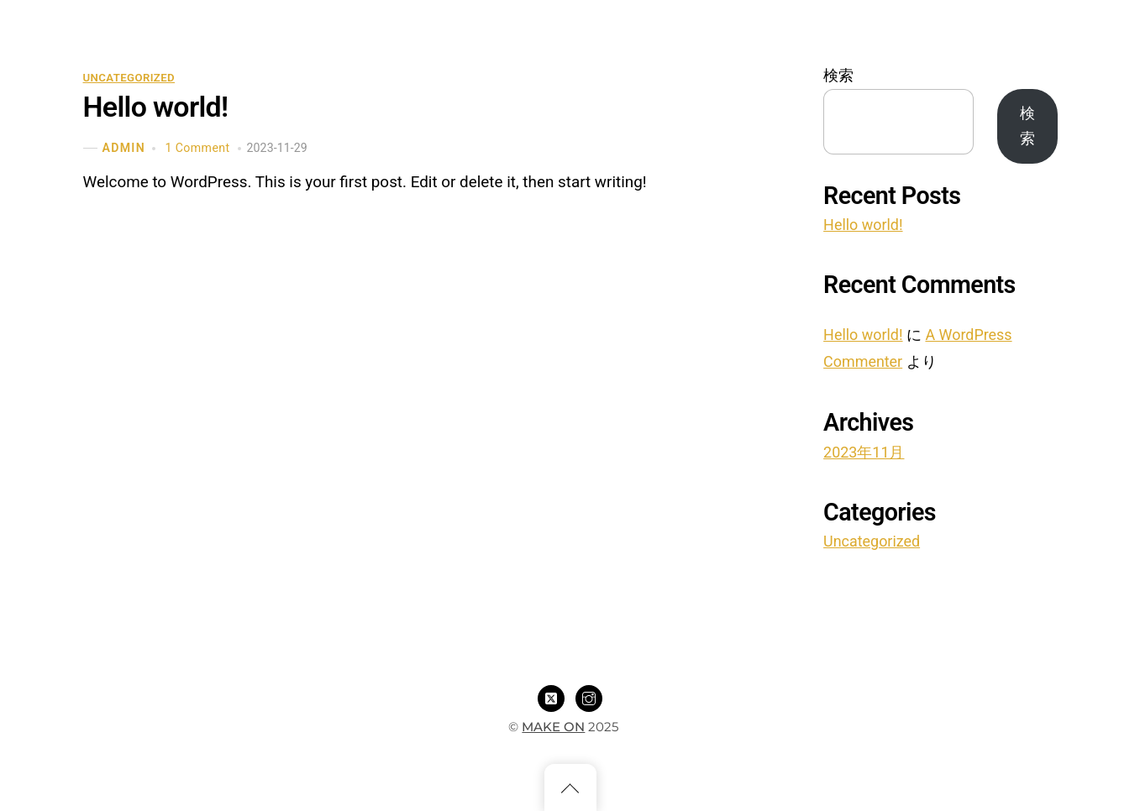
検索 (838, 75)
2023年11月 (863, 452)
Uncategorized (129, 77)
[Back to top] (570, 787)
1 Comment (197, 147)
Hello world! (156, 107)
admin (123, 147)
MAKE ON (553, 727)
